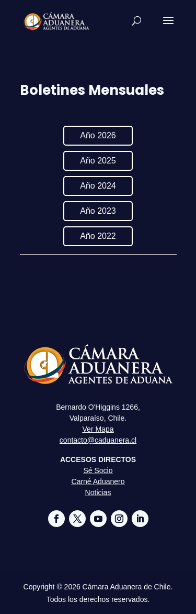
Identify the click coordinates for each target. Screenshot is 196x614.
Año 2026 (98, 135)
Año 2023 (98, 210)
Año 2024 (98, 185)
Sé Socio (97, 470)
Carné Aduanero (98, 481)
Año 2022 (98, 236)
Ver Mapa (98, 429)
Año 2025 (98, 160)
